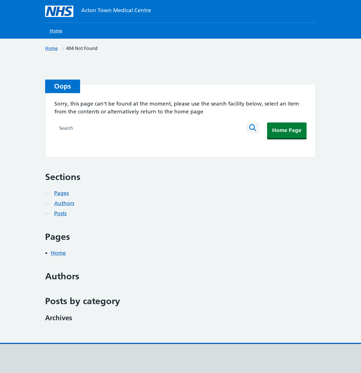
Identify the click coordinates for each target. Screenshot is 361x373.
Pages (61, 193)
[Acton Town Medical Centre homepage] (59, 11)
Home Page (286, 130)
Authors (64, 203)
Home (56, 31)
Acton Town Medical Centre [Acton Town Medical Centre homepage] (116, 10)
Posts (60, 213)
